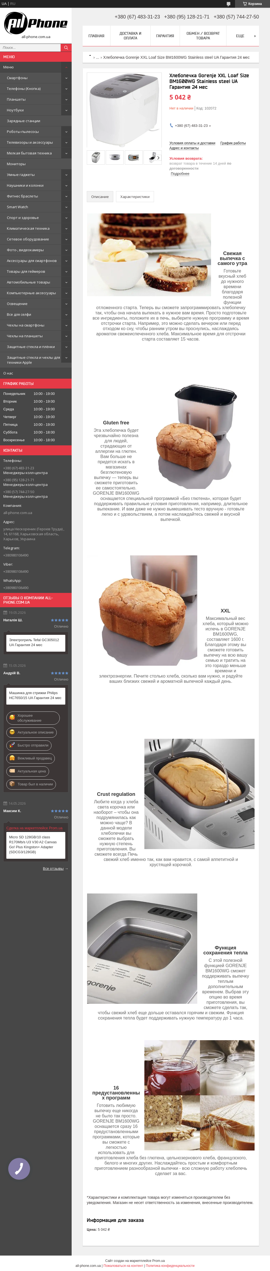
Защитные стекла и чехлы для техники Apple (33, 360)
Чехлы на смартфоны (25, 325)
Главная (96, 36)
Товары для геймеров (26, 271)
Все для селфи (19, 314)
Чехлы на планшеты (25, 335)
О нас (8, 373)
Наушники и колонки (25, 185)
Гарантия (165, 36)
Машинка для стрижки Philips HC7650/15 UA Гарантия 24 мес (35, 695)
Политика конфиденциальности (170, 1266)
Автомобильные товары (28, 282)
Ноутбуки (15, 110)
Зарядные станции (23, 120)
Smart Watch (17, 206)
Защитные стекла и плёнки (31, 346)
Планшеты (16, 99)
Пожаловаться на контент (123, 1266)
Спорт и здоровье (23, 217)
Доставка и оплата (130, 35)
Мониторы (16, 163)
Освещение (17, 303)
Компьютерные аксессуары (31, 292)
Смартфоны (17, 77)
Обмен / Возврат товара (203, 35)
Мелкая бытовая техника (29, 153)
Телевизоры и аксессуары (30, 142)
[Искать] (66, 48)
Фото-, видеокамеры (25, 249)
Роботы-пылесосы (23, 131)
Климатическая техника (28, 228)
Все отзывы (53, 868)
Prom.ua (158, 1261)
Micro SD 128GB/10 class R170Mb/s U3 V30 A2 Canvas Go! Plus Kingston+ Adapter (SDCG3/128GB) (33, 844)
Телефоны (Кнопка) (23, 88)
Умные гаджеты (21, 174)
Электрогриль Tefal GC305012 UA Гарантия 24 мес (34, 642)
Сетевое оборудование (28, 239)
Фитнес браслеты (22, 196)
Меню (8, 67)
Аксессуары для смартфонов (32, 260)
